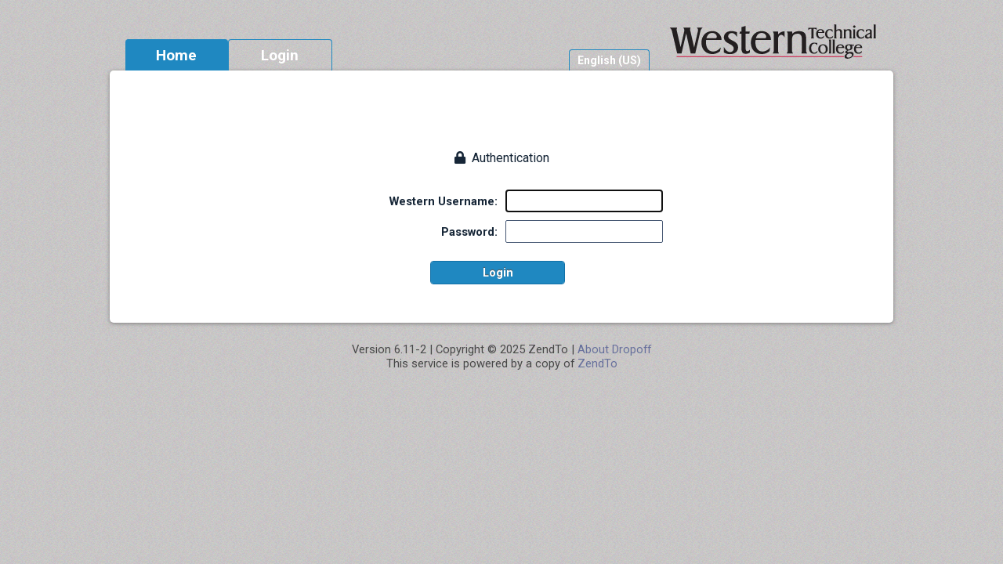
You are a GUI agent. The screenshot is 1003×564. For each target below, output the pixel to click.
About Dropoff (614, 349)
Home (176, 55)
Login (280, 55)
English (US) (609, 60)
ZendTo (597, 363)
